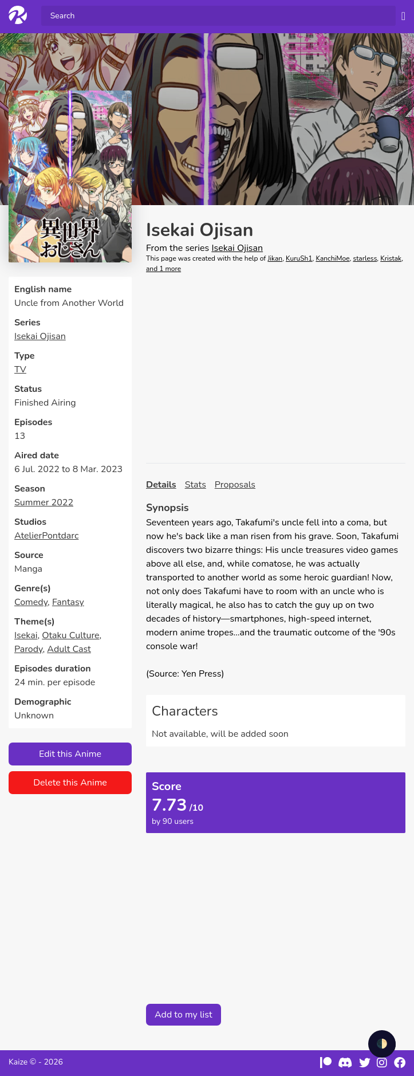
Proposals (235, 484)
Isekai (25, 635)
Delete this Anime (70, 782)
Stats (195, 484)
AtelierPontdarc (46, 535)
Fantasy (68, 602)
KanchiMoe (332, 258)
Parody (28, 649)
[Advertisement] (275, 368)
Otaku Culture (70, 635)
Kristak (390, 258)
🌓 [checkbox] (382, 1044)
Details (161, 484)
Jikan (274, 258)
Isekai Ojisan (40, 336)
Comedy (31, 602)
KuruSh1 (299, 258)
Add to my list (183, 1014)
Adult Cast (68, 649)
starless (365, 258)
